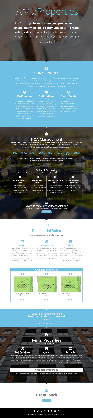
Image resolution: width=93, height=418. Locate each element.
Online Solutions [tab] (50, 153)
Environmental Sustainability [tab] (77, 153)
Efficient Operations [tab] (32, 153)
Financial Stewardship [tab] (24, 153)
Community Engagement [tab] (42, 153)
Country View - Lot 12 (70, 294)
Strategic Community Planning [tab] (67, 153)
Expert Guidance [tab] (15, 153)
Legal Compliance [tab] (59, 153)
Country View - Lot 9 (22, 294)
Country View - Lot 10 (46, 294)
